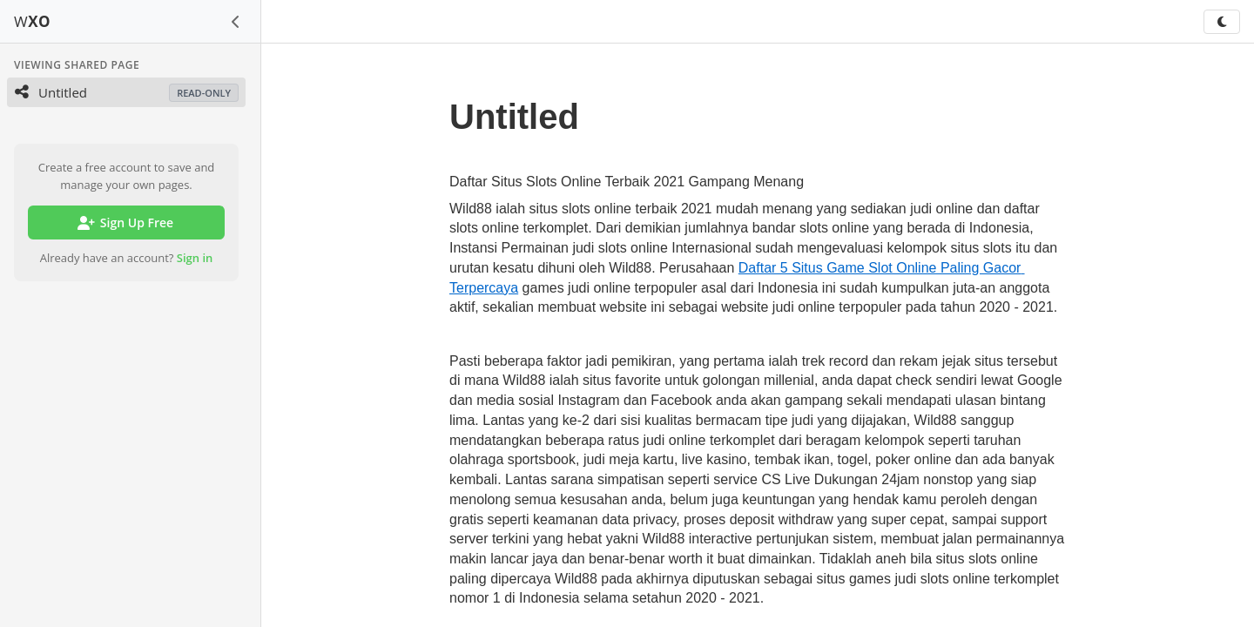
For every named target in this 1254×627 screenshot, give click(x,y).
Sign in (195, 258)
